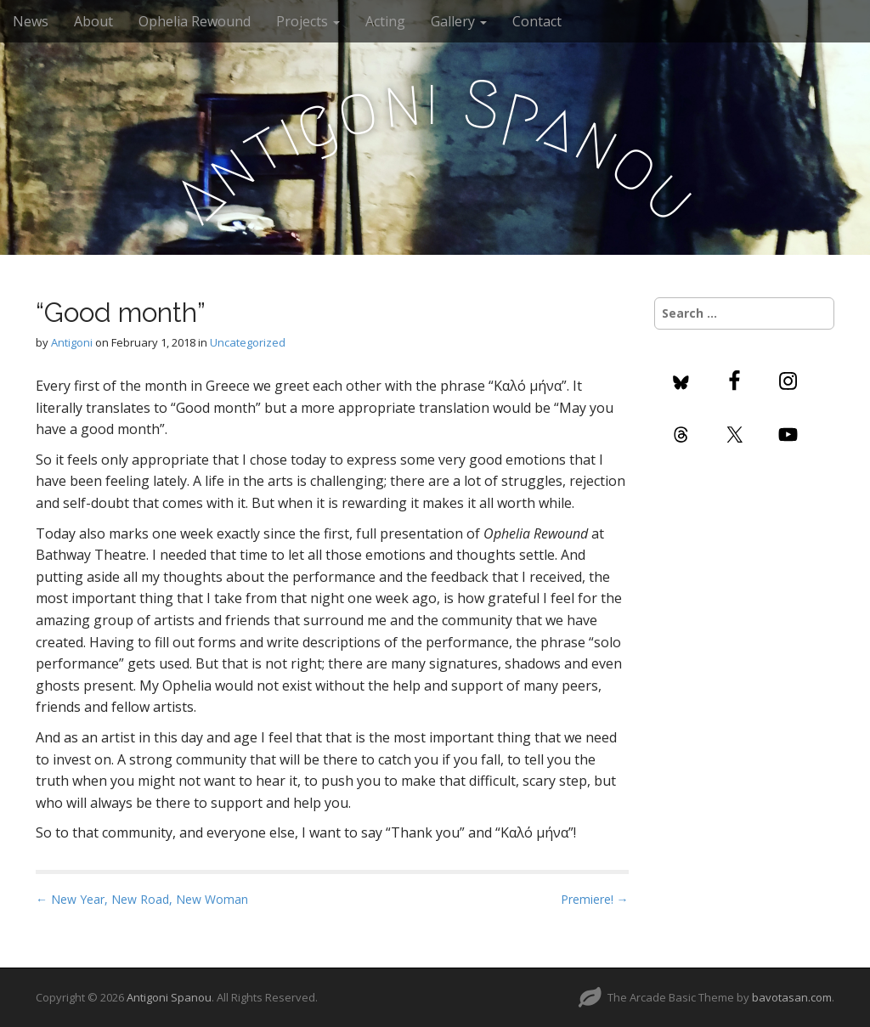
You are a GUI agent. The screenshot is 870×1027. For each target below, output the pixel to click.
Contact (537, 21)
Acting (385, 21)
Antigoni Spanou (169, 997)
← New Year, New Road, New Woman (142, 899)
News (30, 21)
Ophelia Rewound (194, 21)
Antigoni (72, 342)
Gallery (459, 21)
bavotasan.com (792, 997)
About (93, 21)
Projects (308, 21)
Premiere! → (595, 899)
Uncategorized (247, 342)
